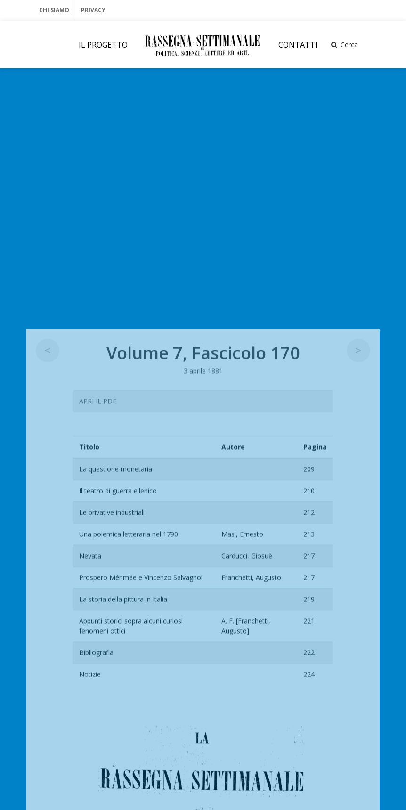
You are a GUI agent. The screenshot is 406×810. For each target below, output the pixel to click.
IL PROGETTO (103, 45)
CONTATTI (297, 45)
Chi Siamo (54, 10)
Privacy (93, 10)
